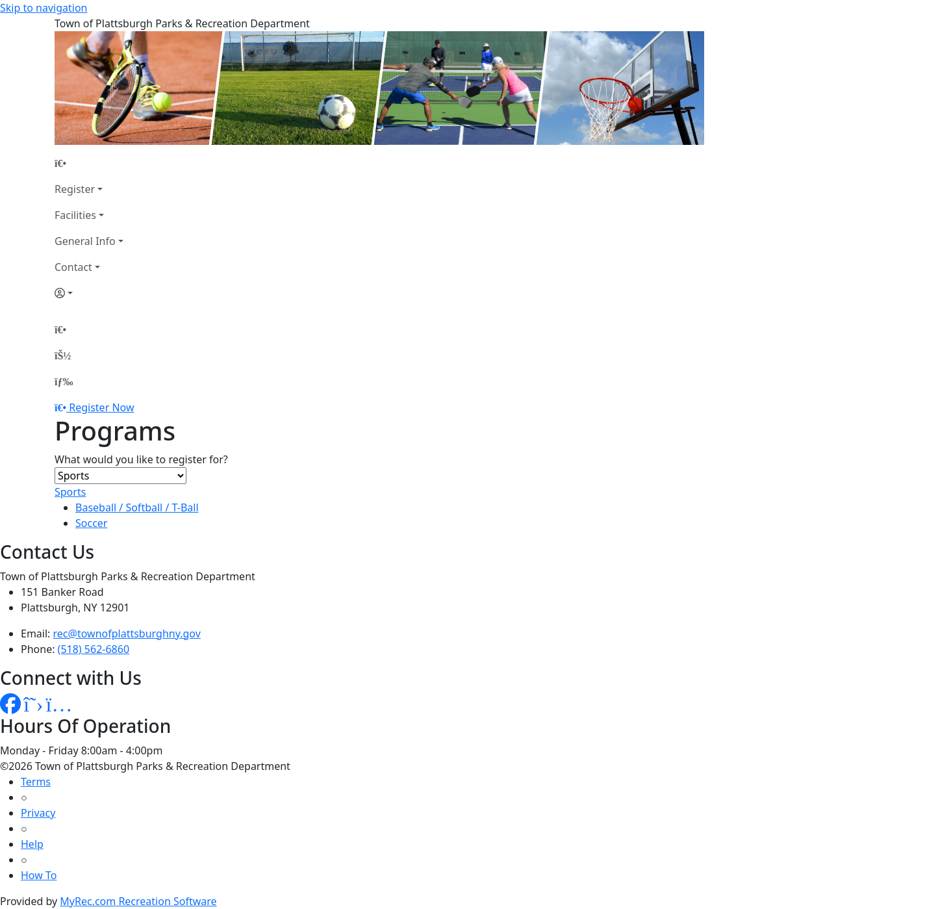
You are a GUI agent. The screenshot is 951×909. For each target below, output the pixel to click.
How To (39, 875)
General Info (85, 241)
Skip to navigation (43, 8)
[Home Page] (89, 163)
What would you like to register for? (141, 459)
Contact (73, 267)
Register (75, 189)
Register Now (101, 407)
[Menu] (64, 381)
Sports (70, 492)
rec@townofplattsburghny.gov (127, 633)
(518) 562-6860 (93, 649)
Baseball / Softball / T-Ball (137, 507)
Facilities (75, 215)
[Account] (89, 293)
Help (32, 844)
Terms (36, 782)
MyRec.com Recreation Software (138, 901)
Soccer (91, 523)
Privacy (38, 813)
